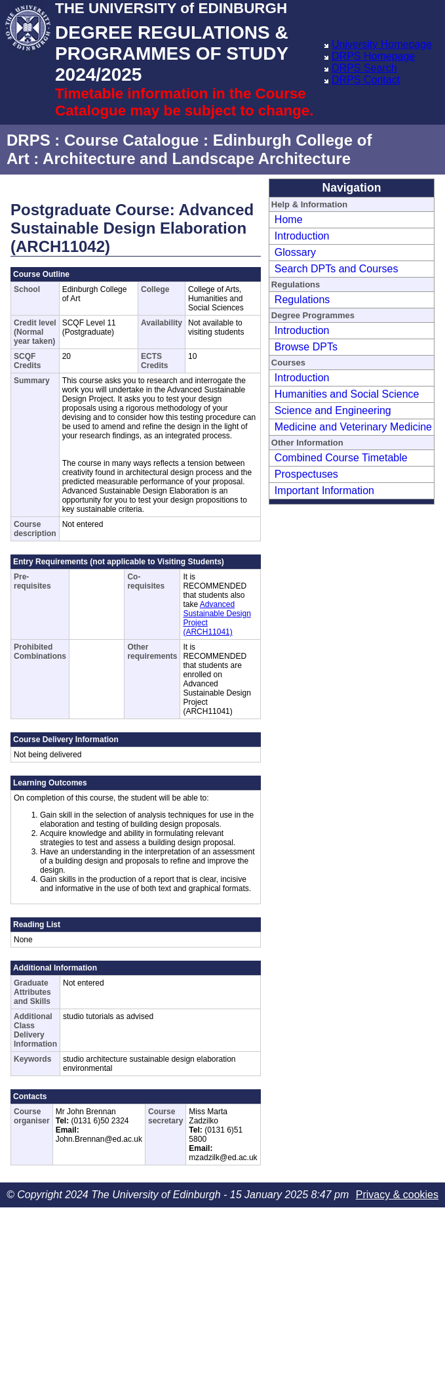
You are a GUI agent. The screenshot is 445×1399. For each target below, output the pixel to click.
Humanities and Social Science (347, 394)
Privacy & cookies (397, 1194)
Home (289, 219)
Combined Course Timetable (341, 457)
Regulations (302, 299)
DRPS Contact (366, 79)
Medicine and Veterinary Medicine (353, 426)
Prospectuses (306, 474)
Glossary (295, 252)
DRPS (28, 140)
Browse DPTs (306, 346)
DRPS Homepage (373, 56)
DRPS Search (364, 67)
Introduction (302, 235)
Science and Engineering (333, 410)
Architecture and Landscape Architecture (197, 158)
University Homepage (382, 44)
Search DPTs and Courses (336, 268)
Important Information (324, 490)
